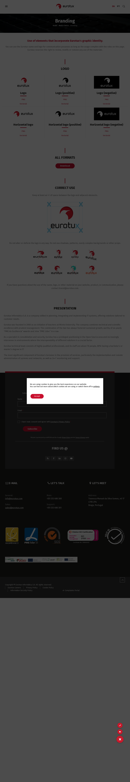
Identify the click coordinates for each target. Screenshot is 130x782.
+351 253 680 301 (54, 508)
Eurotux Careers (14, 588)
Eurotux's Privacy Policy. (60, 422)
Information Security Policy (21, 590)
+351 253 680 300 (54, 498)
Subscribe (32, 429)
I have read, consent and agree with (44, 422)
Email (20, 410)
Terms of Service (80, 437)
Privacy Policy (66, 437)
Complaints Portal (72, 590)
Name (20, 399)
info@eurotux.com (13, 498)
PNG (23, 99)
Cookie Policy (48, 588)
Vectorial (23, 104)
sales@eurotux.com (14, 508)
